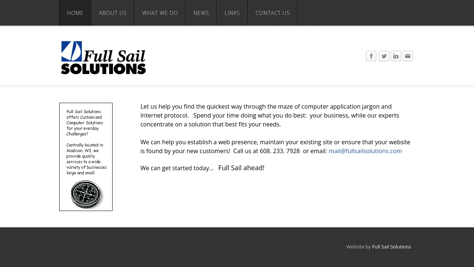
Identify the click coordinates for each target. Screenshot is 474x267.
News (201, 12)
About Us (113, 12)
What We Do (160, 12)
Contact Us (273, 12)
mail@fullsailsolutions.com (365, 151)
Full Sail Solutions (391, 246)
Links (232, 12)
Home (75, 12)
